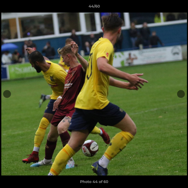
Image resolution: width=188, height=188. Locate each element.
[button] (182, 7)
